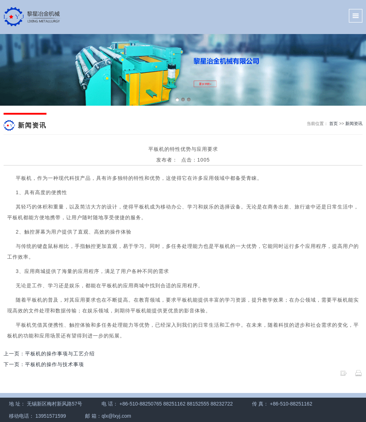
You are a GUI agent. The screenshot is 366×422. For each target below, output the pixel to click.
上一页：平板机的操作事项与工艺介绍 (49, 353)
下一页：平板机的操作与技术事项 (44, 364)
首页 (333, 123)
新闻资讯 (353, 123)
